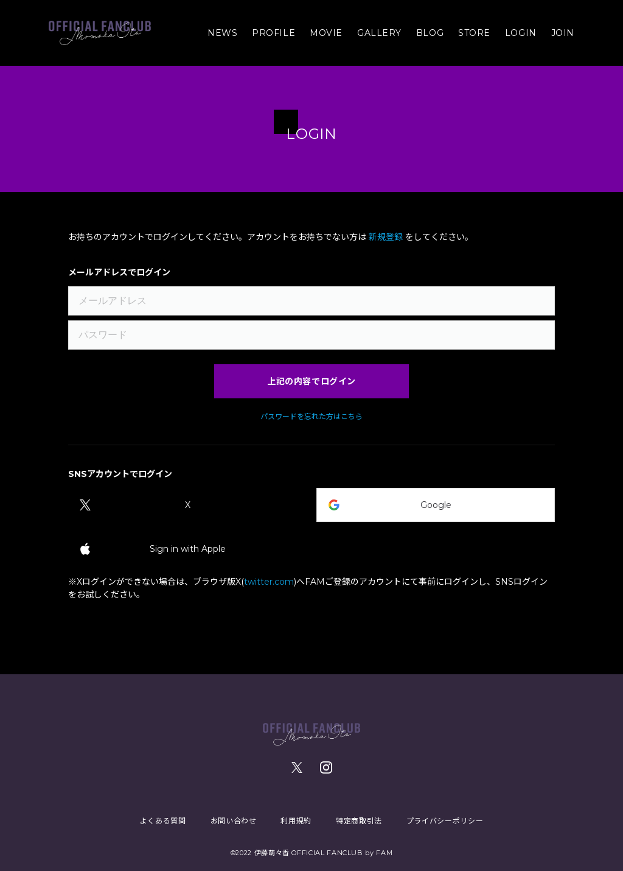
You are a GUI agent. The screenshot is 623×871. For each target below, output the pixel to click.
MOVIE (326, 33)
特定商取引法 (359, 820)
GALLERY (379, 33)
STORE (474, 33)
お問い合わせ (234, 820)
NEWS (222, 33)
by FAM (378, 852)
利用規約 (296, 820)
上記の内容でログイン (311, 381)
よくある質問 (163, 820)
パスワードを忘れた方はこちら (311, 416)
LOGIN (521, 33)
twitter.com (269, 581)
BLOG (430, 33)
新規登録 (386, 236)
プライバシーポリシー (444, 820)
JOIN (562, 33)
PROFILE (273, 33)
